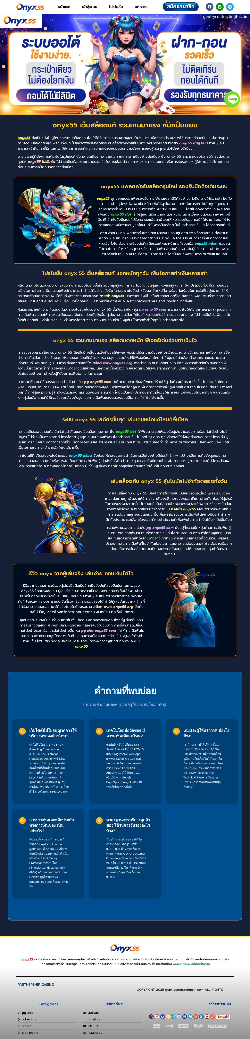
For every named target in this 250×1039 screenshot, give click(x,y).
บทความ (141, 7)
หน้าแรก (64, 7)
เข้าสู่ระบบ (89, 7)
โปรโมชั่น (116, 7)
